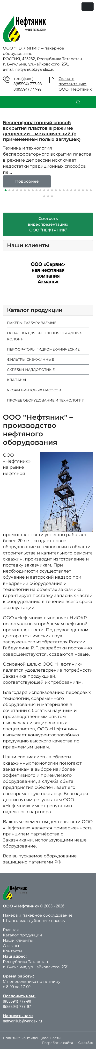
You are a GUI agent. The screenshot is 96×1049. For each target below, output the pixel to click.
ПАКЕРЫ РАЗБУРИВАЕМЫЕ (31, 323)
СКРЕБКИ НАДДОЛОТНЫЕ (31, 370)
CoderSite (85, 1043)
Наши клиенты (18, 940)
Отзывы (11, 946)
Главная (11, 930)
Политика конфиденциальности (32, 1038)
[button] (6, 190)
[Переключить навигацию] (87, 6)
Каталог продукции (22, 935)
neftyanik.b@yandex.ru (34, 69)
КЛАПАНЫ (16, 380)
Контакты (12, 951)
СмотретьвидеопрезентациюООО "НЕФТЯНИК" (48, 224)
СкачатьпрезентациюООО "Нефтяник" (76, 84)
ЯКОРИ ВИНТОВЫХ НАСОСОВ (34, 390)
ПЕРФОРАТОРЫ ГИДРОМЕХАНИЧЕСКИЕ (43, 349)
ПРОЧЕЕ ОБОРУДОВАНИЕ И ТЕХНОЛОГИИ (46, 400)
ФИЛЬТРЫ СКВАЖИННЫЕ (30, 359)
